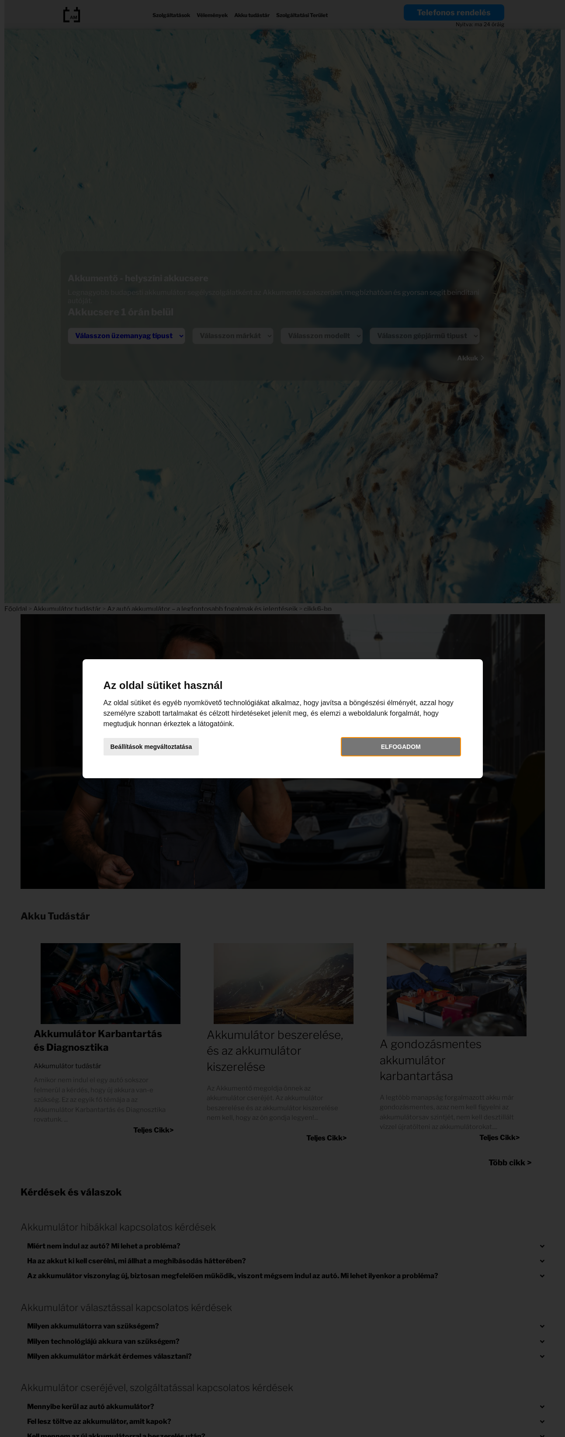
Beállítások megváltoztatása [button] (155, 746)
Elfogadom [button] (398, 746)
